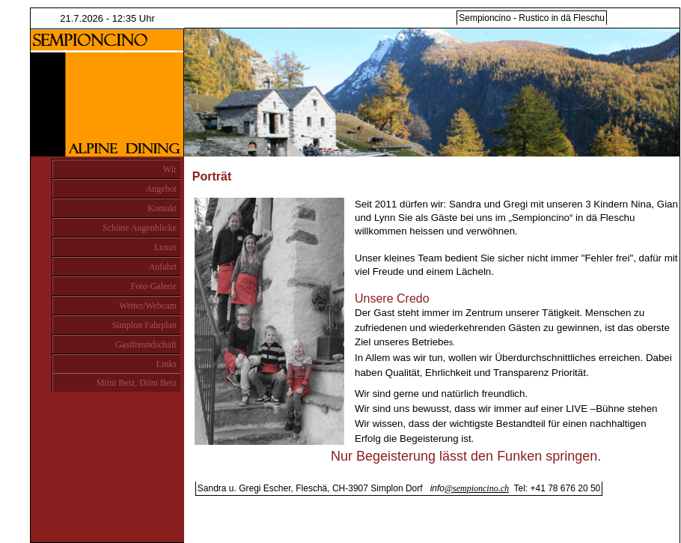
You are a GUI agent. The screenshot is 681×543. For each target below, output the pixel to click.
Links (166, 364)
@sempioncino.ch (477, 488)
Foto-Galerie (154, 286)
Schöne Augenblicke (140, 227)
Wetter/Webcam (148, 305)
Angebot (161, 188)
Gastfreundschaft (146, 344)
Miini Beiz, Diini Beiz (137, 382)
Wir (170, 169)
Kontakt (162, 208)
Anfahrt (163, 266)
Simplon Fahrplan (144, 325)
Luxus (165, 247)
